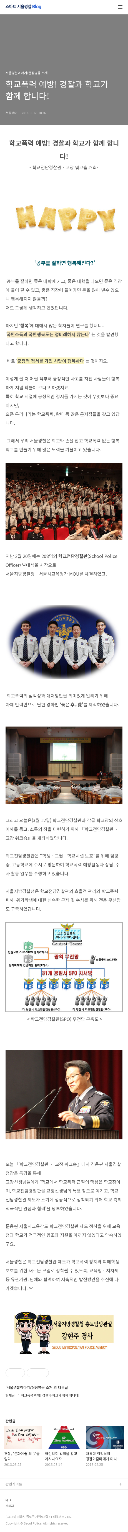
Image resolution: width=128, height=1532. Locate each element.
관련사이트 (14, 1484)
